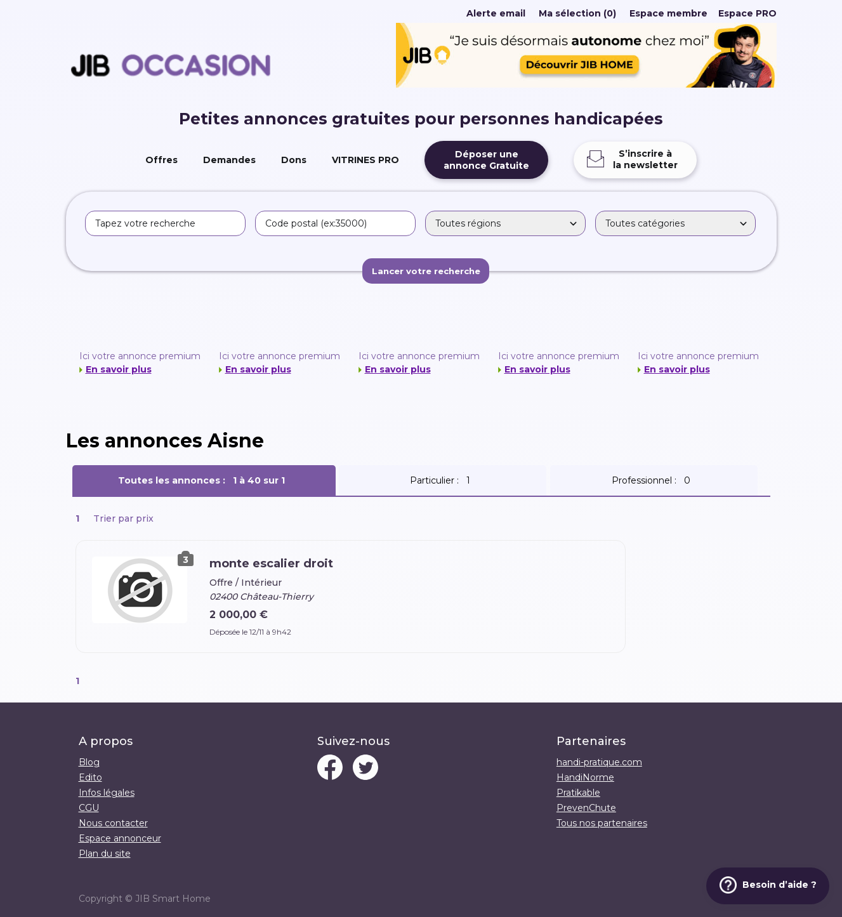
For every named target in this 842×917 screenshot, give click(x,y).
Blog (89, 762)
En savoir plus (119, 369)
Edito (90, 777)
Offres (161, 160)
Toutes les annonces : (204, 480)
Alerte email (495, 13)
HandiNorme (585, 777)
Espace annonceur (120, 838)
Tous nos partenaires (601, 823)
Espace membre (668, 13)
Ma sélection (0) (577, 13)
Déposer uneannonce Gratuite (486, 159)
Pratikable (578, 792)
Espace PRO (747, 13)
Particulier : (442, 480)
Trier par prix (123, 518)
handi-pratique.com (599, 762)
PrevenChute (586, 808)
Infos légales (107, 792)
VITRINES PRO (365, 160)
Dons (293, 160)
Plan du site (105, 853)
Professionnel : (653, 480)
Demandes (229, 160)
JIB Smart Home (173, 898)
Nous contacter (113, 823)
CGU (89, 808)
